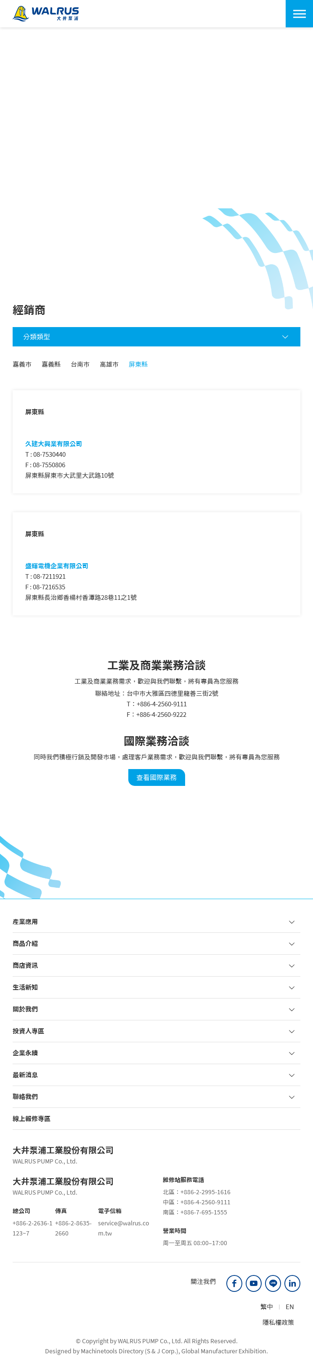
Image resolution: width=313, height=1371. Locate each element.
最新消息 (154, 1075)
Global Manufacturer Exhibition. (224, 1351)
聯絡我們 (154, 1096)
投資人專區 (154, 1031)
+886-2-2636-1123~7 (33, 1228)
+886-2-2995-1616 (205, 1192)
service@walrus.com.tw (123, 1228)
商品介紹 (154, 943)
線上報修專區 (31, 1118)
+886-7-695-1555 (203, 1212)
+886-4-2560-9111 (162, 704)
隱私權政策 (278, 1322)
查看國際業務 (156, 777)
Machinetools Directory (112, 1351)
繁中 (266, 1307)
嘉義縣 (51, 364)
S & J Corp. (161, 1351)
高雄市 (109, 364)
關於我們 (154, 1009)
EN (290, 1307)
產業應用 (154, 921)
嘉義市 (22, 364)
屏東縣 (138, 364)
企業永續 (154, 1053)
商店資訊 (154, 965)
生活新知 (154, 987)
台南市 (80, 364)
